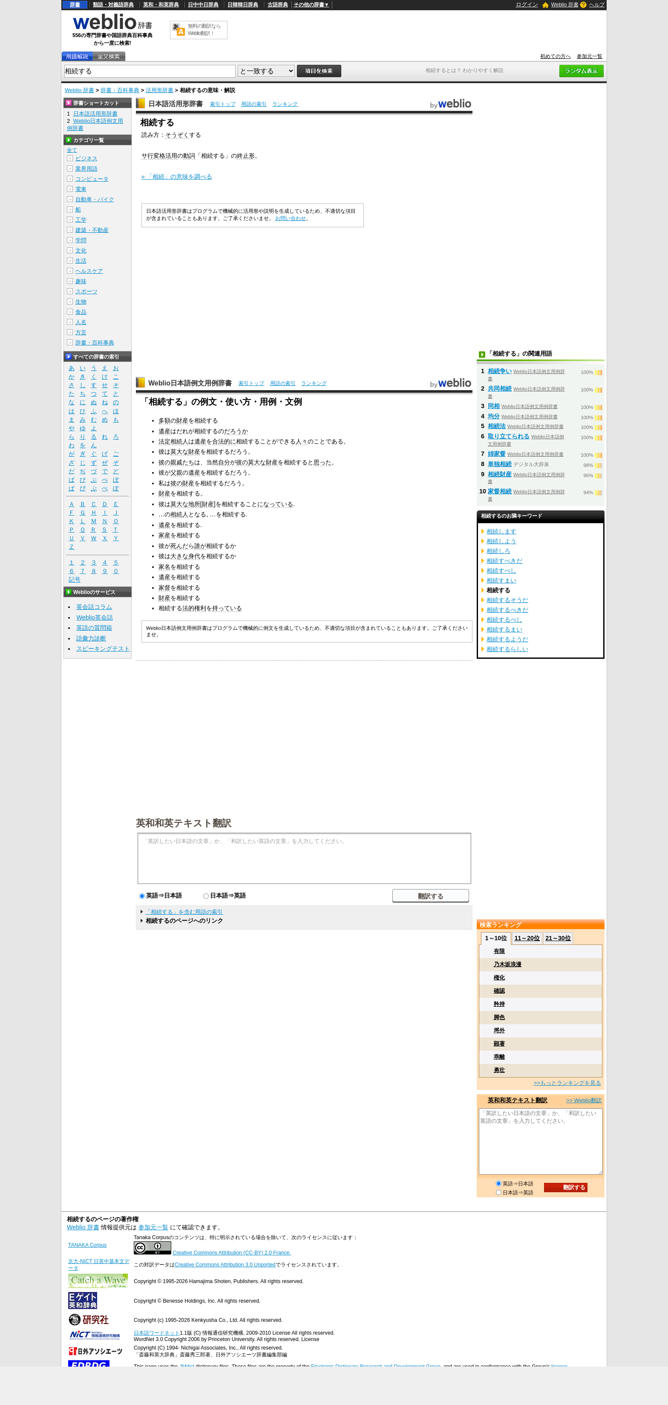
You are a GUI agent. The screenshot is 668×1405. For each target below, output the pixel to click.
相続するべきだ (507, 609)
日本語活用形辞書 (175, 103)
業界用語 (86, 168)
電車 (80, 189)
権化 (499, 977)
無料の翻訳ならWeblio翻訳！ (204, 29)
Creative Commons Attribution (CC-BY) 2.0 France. (232, 1253)
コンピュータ (92, 179)
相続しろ (498, 551)
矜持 (499, 1004)
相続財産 (500, 474)
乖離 (499, 1057)
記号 (75, 580)
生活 (80, 261)
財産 (182, 420)
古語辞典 (278, 5)
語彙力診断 (91, 638)
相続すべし (501, 570)
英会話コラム (94, 606)
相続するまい (504, 629)
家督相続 (500, 491)
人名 (80, 322)
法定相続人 (173, 441)
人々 (302, 441)
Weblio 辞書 (565, 5)
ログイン (527, 4)
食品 (80, 312)
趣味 (80, 281)
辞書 (75, 5)
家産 (164, 535)
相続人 (179, 514)
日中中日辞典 (203, 5)
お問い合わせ (290, 218)
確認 (499, 991)
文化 (80, 250)
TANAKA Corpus (87, 1245)
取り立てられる (509, 436)
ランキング (285, 104)
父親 (176, 472)
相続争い (500, 371)
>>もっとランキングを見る (567, 1083)
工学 (80, 220)
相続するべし (504, 619)
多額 (164, 420)
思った (322, 462)
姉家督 (497, 453)
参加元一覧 (589, 56)
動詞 (189, 155)
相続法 (497, 426)
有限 (499, 951)
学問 (80, 240)
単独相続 (500, 464)
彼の (164, 462)
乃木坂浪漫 (507, 964)
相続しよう (501, 541)
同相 (494, 406)
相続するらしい (507, 649)
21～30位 (557, 938)
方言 (80, 332)
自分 (224, 462)
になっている (275, 504)
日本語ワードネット (157, 1333)
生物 (80, 301)
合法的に (224, 441)
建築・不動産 (92, 230)
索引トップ (223, 104)
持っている (227, 608)
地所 (194, 504)
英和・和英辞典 (161, 5)
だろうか (236, 431)
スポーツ (86, 291)
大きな (179, 556)
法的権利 (194, 608)
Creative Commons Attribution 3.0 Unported (225, 1265)
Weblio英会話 (94, 617)
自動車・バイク (94, 199)
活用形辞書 (159, 90)
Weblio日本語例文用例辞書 (190, 383)
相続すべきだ (504, 560)
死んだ (179, 545)
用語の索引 (254, 104)
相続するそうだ (507, 600)
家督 (164, 587)
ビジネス (86, 158)
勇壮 (499, 1070)
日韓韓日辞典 (242, 5)
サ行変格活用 (159, 155)
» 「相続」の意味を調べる (176, 176)
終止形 (246, 155)
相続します (501, 531)
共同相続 (500, 388)
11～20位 (527, 938)
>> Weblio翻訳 (584, 1100)
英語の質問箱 (94, 627)
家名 (164, 566)
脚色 (499, 1017)
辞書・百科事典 (120, 90)
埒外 (499, 1030)
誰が (200, 545)
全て (72, 150)
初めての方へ (555, 56)
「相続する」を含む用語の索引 (184, 912)
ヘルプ (597, 5)
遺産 (164, 431)
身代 (194, 556)
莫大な (179, 451)
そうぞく (177, 134)
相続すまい (501, 580)
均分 (494, 416)
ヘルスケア (89, 271)
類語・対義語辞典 (113, 5)
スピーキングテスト (103, 648)
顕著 (499, 1043)
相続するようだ (507, 639)
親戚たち (182, 462)
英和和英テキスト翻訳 (183, 822)
